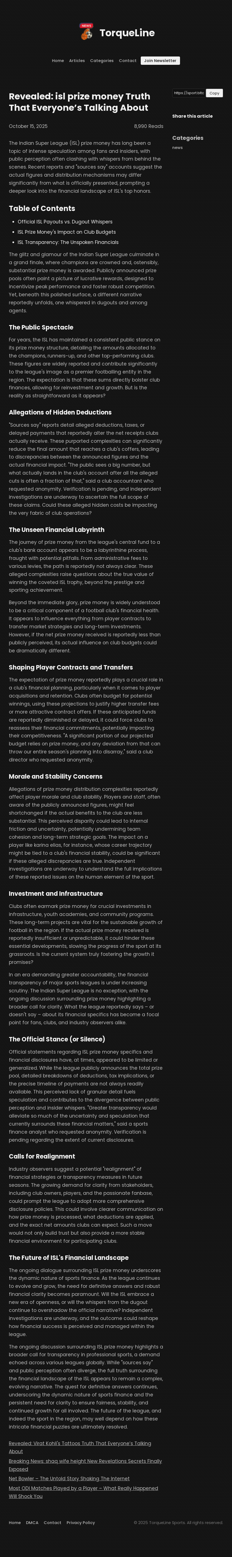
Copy (214, 93)
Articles (77, 60)
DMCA (32, 1522)
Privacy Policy (81, 1522)
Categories (102, 60)
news (177, 147)
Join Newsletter (160, 60)
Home (58, 60)
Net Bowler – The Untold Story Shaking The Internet (69, 1478)
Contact (128, 60)
